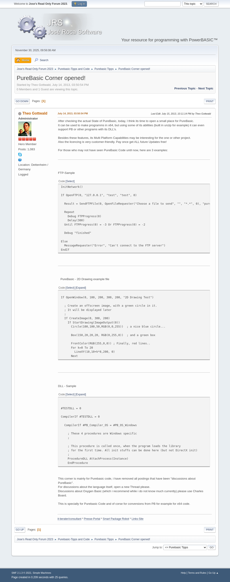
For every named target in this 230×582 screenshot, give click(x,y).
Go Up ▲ (213, 572)
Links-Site (138, 518)
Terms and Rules (197, 572)
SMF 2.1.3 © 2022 (21, 572)
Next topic (205, 88)
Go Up (20, 529)
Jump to (157, 547)
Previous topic (185, 88)
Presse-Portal (92, 518)
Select (70, 181)
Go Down (22, 101)
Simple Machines (42, 572)
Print (210, 101)
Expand (80, 287)
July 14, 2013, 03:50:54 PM (73, 113)
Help (183, 572)
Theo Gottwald (34, 113)
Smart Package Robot (116, 518)
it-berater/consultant (69, 518)
